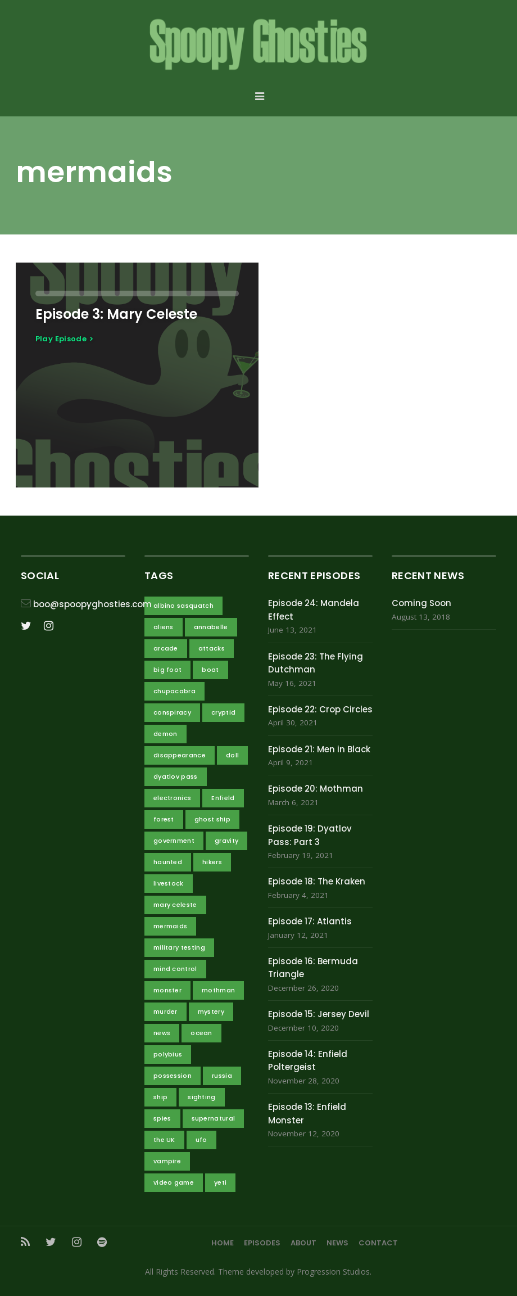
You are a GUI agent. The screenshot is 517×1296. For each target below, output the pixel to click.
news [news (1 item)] (161, 1032)
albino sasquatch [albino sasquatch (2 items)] (183, 605)
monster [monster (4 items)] (167, 990)
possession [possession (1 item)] (172, 1075)
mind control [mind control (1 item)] (175, 968)
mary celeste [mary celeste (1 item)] (175, 904)
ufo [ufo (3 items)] (201, 1139)
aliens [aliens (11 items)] (163, 626)
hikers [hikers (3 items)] (212, 861)
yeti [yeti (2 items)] (220, 1182)
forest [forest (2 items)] (163, 819)
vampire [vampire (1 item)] (167, 1161)
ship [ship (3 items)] (160, 1096)
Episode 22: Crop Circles (320, 709)
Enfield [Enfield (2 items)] (222, 797)
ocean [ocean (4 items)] (201, 1032)
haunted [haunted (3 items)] (167, 861)
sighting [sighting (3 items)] (202, 1096)
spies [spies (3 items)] (162, 1118)
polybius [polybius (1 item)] (168, 1054)
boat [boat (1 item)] (210, 669)
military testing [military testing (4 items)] (179, 947)
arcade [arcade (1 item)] (165, 648)
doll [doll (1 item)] (232, 755)
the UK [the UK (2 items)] (164, 1139)
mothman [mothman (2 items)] (218, 990)
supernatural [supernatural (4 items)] (213, 1118)
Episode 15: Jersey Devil (318, 1014)
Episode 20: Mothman (315, 788)
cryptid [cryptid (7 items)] (223, 712)
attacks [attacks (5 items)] (211, 648)
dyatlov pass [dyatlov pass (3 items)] (175, 776)
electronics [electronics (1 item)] (172, 797)
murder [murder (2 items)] (165, 1011)
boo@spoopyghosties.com (92, 604)
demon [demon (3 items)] (165, 733)
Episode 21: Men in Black (319, 749)
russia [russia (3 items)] (222, 1075)
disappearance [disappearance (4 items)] (179, 755)
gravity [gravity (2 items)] (226, 840)
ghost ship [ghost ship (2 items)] (212, 819)
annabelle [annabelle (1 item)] (211, 626)
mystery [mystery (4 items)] (211, 1011)
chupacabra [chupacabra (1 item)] (174, 691)
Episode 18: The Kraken (316, 881)
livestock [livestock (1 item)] (168, 883)
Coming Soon (421, 603)
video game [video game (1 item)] (173, 1182)
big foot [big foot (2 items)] (167, 669)
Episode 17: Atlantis (310, 921)
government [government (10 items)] (173, 840)
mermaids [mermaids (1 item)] (170, 926)
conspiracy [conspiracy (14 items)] (172, 712)
